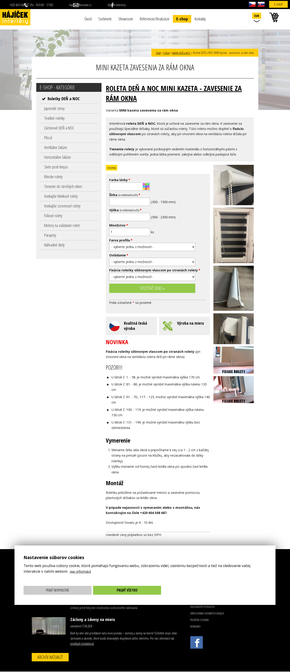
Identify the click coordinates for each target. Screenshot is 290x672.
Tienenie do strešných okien (63, 186)
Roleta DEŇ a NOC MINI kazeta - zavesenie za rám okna (179, 93)
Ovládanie (118, 255)
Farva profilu (121, 240)
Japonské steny (54, 108)
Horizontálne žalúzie (57, 157)
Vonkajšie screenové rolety (62, 206)
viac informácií (82, 571)
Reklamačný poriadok (202, 607)
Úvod (88, 19)
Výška (125, 210)
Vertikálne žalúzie (55, 147)
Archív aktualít (50, 657)
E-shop (182, 19)
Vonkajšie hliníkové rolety (61, 196)
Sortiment (104, 19)
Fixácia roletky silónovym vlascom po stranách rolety (154, 270)
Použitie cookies (199, 620)
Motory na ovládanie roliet (62, 225)
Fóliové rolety (53, 215)
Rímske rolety (53, 176)
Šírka (124, 195)
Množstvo (118, 225)
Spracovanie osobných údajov (207, 614)
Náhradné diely (54, 245)
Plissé (48, 137)
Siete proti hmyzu (56, 167)
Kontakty (200, 19)
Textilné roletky (54, 118)
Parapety (50, 235)
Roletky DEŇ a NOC (179, 53)
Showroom (125, 19)
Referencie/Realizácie (154, 19)
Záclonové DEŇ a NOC (59, 128)
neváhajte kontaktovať (82, 644)
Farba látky (119, 180)
